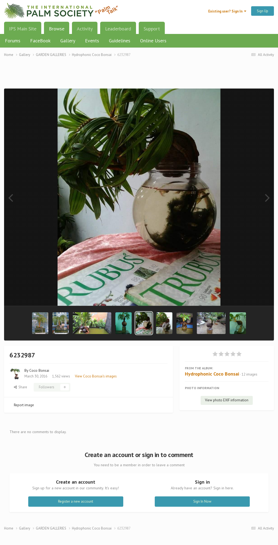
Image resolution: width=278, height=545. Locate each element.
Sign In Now (202, 501)
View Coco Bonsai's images (96, 376)
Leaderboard (118, 29)
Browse (56, 31)
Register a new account (75, 501)
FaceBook (40, 40)
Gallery (67, 40)
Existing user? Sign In (227, 11)
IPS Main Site (22, 29)
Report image (24, 405)
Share (20, 387)
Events (92, 40)
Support (152, 29)
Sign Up (262, 11)
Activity (85, 29)
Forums (12, 40)
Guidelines (119, 40)
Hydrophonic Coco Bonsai (212, 374)
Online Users (153, 40)
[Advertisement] (139, 76)
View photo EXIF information (226, 400)
